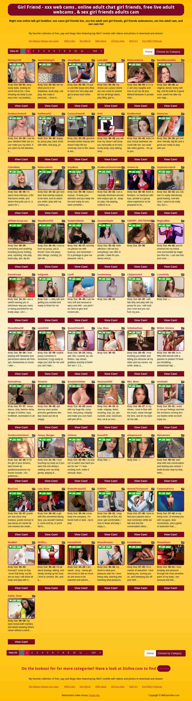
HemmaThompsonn (137, 489)
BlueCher (13, 489)
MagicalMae (163, 221)
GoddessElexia (76, 221)
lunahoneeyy (104, 274)
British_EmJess (165, 328)
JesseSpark (74, 60)
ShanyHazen (163, 542)
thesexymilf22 (104, 381)
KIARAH (101, 489)
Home (148, 51)
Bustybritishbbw (76, 381)
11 (82, 51)
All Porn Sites (117, 40)
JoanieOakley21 (46, 60)
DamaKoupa (14, 274)
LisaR (71, 274)
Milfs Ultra (69, 40)
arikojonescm (134, 435)
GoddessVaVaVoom (18, 435)
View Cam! (21, 105)
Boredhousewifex (166, 60)
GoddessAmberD (17, 113)
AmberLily (132, 167)
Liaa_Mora (102, 328)
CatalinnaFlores (165, 489)
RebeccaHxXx (45, 167)
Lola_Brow (43, 489)
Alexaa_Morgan (46, 435)
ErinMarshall (134, 113)
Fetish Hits (94, 695)
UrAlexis (72, 435)
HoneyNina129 (15, 328)
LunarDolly (163, 274)
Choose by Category (169, 51)
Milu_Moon (133, 381)
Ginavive (42, 381)
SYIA (100, 113)
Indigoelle (43, 274)
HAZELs (42, 542)
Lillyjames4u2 (134, 274)
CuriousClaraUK (76, 113)
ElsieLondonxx (135, 60)
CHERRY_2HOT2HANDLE (141, 221)
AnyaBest (73, 167)
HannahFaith (74, 542)
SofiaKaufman (134, 328)
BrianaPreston (105, 542)
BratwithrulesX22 (77, 489)
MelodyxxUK (14, 60)
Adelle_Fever (15, 596)
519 (95, 51)
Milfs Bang (100, 40)
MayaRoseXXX (45, 221)
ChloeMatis (14, 167)
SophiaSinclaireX (166, 167)
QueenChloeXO (76, 328)
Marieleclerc (163, 435)
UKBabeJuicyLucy (18, 221)
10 (75, 51)
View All (14, 51)
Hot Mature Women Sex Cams (44, 40)
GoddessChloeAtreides (109, 167)
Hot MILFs (85, 40)
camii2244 (43, 328)
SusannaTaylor (105, 221)
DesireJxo (162, 113)
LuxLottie (102, 60)
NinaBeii (12, 542)
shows (164, 668)
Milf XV (133, 40)
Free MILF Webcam (152, 40)
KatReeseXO (44, 113)
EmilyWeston (134, 542)
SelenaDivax (14, 381)
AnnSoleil (162, 381)
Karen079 (102, 435)
